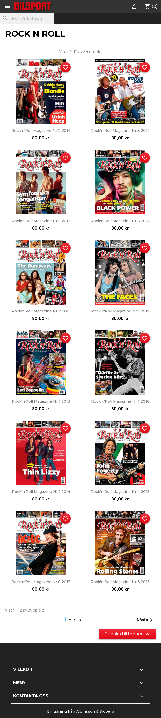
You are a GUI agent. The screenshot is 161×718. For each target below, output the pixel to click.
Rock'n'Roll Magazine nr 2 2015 (41, 311)
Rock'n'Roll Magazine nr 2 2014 (40, 130)
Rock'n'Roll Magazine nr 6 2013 (40, 581)
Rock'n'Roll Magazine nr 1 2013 (41, 401)
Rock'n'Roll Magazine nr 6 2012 (120, 221)
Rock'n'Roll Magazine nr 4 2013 (120, 491)
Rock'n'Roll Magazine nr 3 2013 (120, 581)
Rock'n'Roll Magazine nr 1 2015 (120, 311)
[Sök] (27, 18)
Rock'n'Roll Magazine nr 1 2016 (120, 401)
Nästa (145, 620)
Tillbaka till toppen (127, 634)
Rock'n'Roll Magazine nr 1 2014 (41, 491)
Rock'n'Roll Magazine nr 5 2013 (41, 221)
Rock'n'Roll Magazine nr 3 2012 (120, 130)
